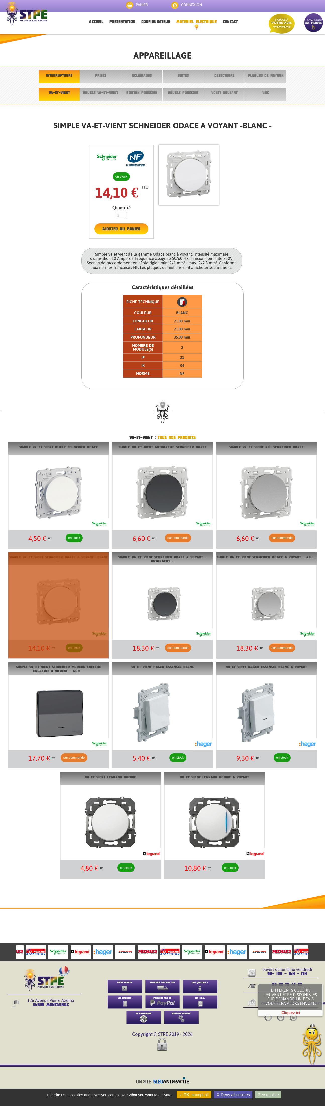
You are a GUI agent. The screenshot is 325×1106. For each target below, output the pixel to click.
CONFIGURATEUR (155, 21)
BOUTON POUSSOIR (141, 92)
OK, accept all (194, 1095)
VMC (265, 92)
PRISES (100, 75)
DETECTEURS (224, 75)
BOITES (183, 75)
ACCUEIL (96, 21)
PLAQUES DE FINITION (266, 75)
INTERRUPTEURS (59, 75)
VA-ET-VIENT (59, 92)
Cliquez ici (290, 1012)
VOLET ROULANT (224, 92)
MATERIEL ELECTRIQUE (196, 21)
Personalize (268, 1095)
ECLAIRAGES (142, 75)
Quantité (121, 208)
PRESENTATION (122, 21)
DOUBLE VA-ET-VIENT (100, 92)
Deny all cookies (233, 1095)
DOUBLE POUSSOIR (183, 92)
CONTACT (230, 21)
